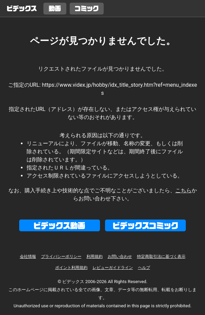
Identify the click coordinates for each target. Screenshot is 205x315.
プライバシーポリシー (61, 256)
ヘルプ (144, 267)
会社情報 (28, 256)
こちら (183, 190)
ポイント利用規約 (71, 267)
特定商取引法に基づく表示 (161, 256)
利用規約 (95, 256)
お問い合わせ (120, 256)
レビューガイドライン (113, 267)
